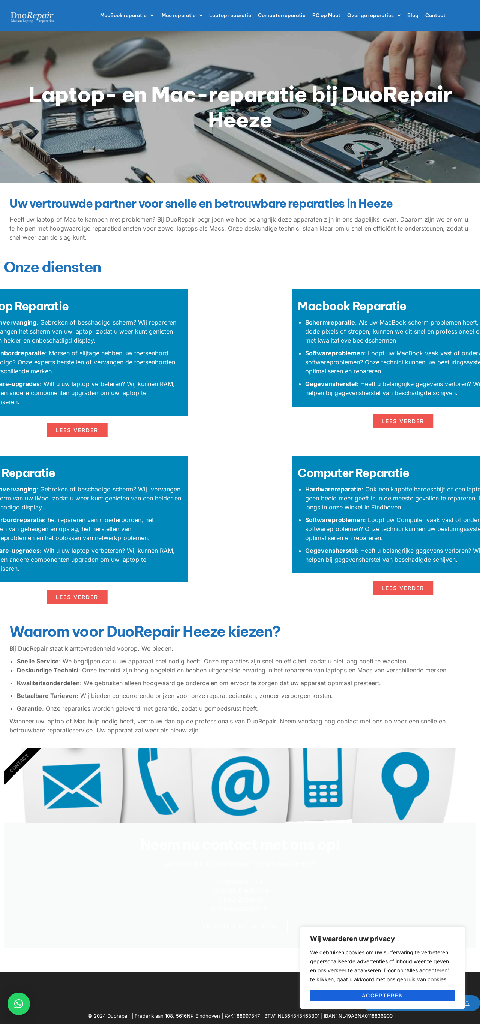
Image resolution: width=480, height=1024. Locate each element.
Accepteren (383, 995)
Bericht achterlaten (240, 926)
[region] (382, 968)
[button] (19, 1004)
